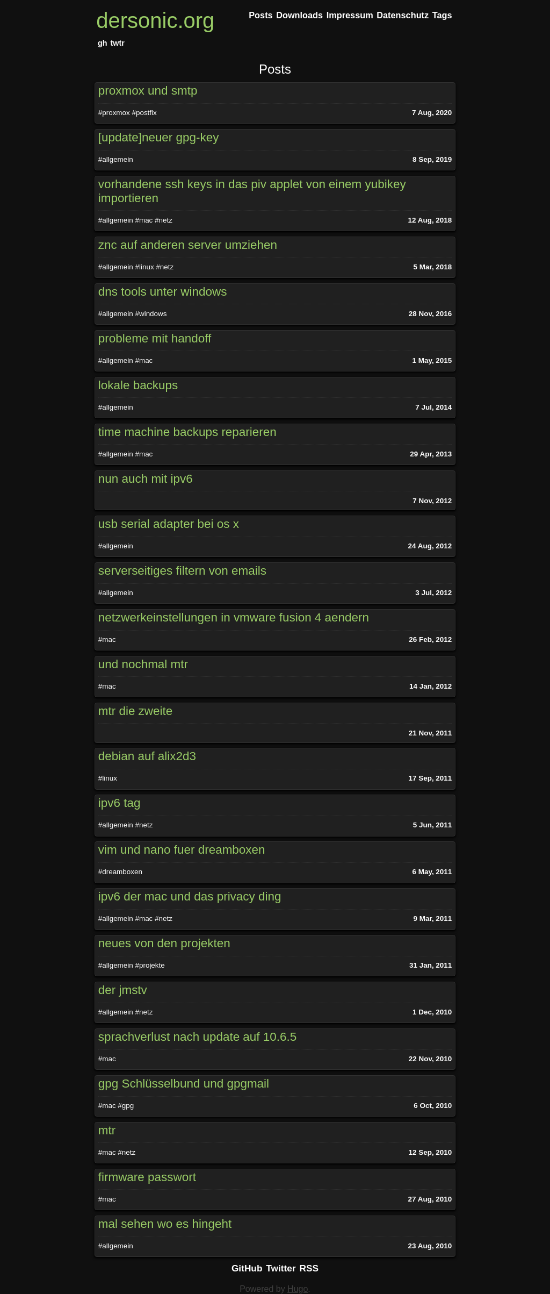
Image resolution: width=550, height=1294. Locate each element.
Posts (275, 69)
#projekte (149, 965)
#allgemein (115, 159)
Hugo (297, 1288)
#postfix (144, 113)
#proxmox (114, 113)
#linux (144, 267)
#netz (163, 220)
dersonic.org (155, 20)
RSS (309, 1268)
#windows (151, 314)
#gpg (126, 1106)
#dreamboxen (120, 872)
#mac (144, 220)
